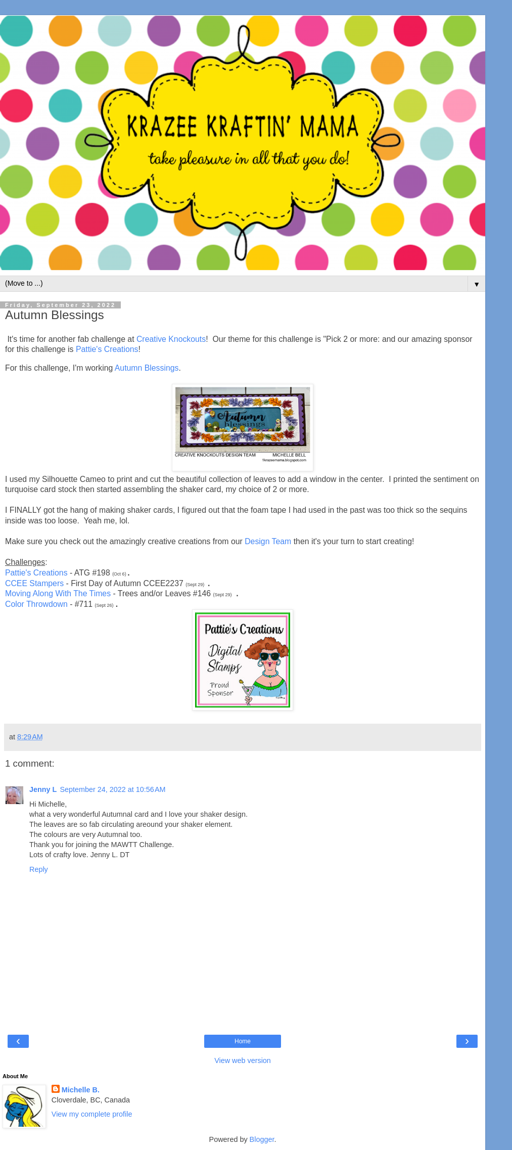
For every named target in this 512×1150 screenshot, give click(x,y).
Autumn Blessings (147, 368)
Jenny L (43, 789)
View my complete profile (92, 1114)
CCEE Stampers (34, 583)
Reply (38, 869)
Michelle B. (81, 1090)
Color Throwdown (36, 604)
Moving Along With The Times (58, 593)
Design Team (268, 541)
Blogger (262, 1139)
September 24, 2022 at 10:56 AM (112, 789)
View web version (242, 1060)
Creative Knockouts (171, 339)
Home (243, 1041)
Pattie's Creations (107, 349)
